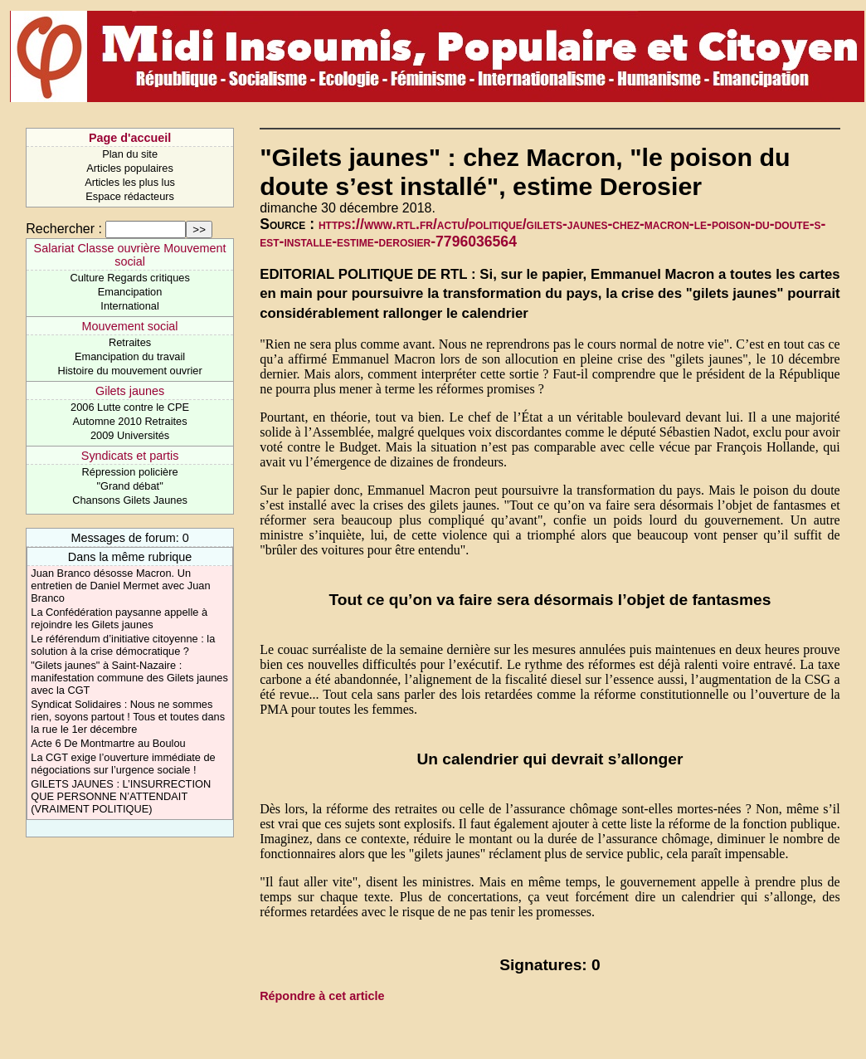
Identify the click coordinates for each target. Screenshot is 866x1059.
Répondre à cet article (322, 996)
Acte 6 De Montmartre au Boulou (108, 743)
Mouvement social (130, 326)
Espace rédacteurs (129, 196)
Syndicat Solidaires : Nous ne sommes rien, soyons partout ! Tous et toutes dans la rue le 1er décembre (128, 716)
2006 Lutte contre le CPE (130, 407)
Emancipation (130, 291)
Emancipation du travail (130, 356)
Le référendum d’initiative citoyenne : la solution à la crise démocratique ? (123, 644)
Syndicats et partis (130, 455)
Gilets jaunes (129, 391)
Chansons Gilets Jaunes (129, 500)
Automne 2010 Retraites (130, 421)
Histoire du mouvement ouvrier (129, 370)
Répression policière (130, 472)
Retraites (130, 342)
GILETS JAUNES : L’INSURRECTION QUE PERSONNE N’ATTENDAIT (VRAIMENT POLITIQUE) (121, 796)
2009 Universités (129, 435)
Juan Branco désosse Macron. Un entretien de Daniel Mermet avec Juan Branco (120, 585)
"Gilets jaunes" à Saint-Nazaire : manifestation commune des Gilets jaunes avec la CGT (129, 677)
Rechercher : (64, 229)
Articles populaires (129, 168)
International (129, 306)
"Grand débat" (129, 486)
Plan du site (130, 154)
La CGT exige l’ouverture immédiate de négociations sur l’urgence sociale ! (123, 763)
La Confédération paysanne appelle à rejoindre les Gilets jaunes (119, 618)
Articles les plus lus (130, 182)
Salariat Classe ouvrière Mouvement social (130, 255)
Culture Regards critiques (129, 277)
